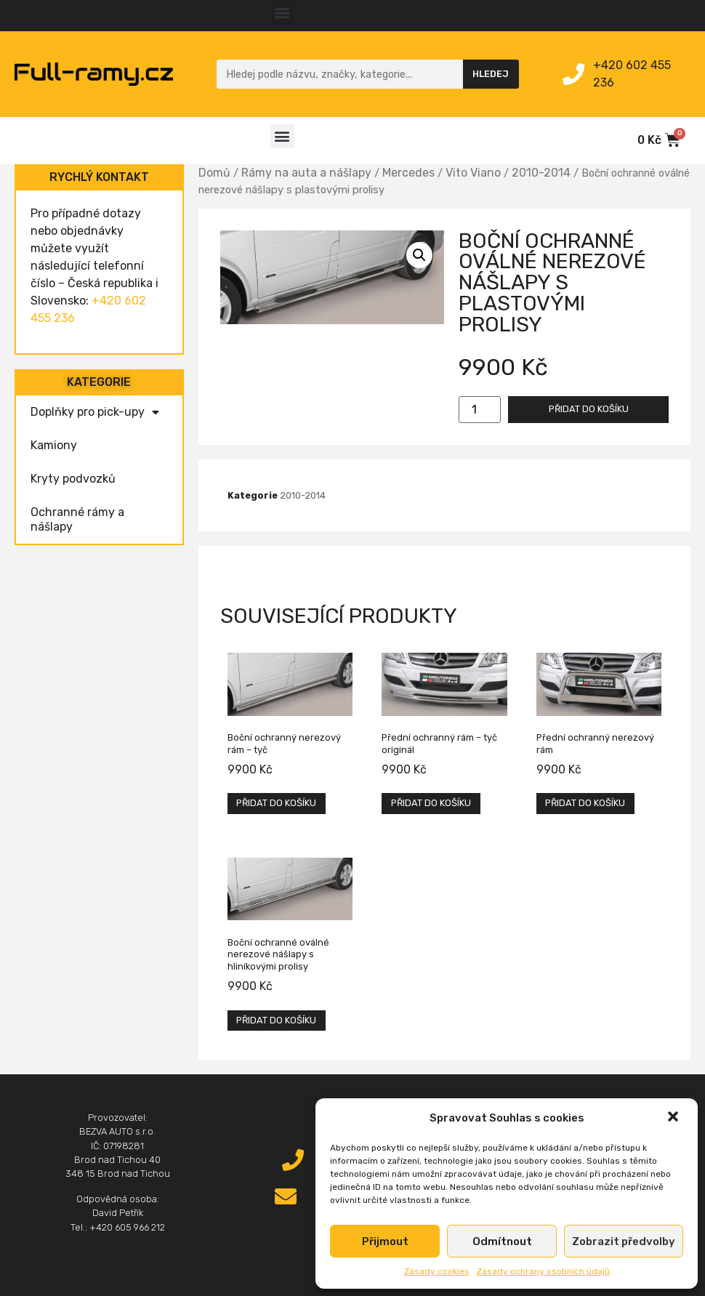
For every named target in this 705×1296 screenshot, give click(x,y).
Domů (214, 173)
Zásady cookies (437, 1271)
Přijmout (385, 1241)
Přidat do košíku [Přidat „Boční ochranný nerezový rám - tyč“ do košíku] (276, 802)
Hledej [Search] (490, 73)
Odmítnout (502, 1241)
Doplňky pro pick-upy (95, 412)
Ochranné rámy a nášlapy (77, 519)
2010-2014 (541, 173)
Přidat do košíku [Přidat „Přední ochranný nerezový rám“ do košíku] (585, 802)
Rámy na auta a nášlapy (306, 173)
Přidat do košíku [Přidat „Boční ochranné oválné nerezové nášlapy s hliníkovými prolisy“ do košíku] (276, 1020)
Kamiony (54, 445)
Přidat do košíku (589, 408)
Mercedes (408, 173)
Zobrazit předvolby (623, 1241)
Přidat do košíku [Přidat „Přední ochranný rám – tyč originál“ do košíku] (431, 802)
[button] (674, 1118)
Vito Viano (473, 173)
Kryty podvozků (73, 479)
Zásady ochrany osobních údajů (543, 1271)
